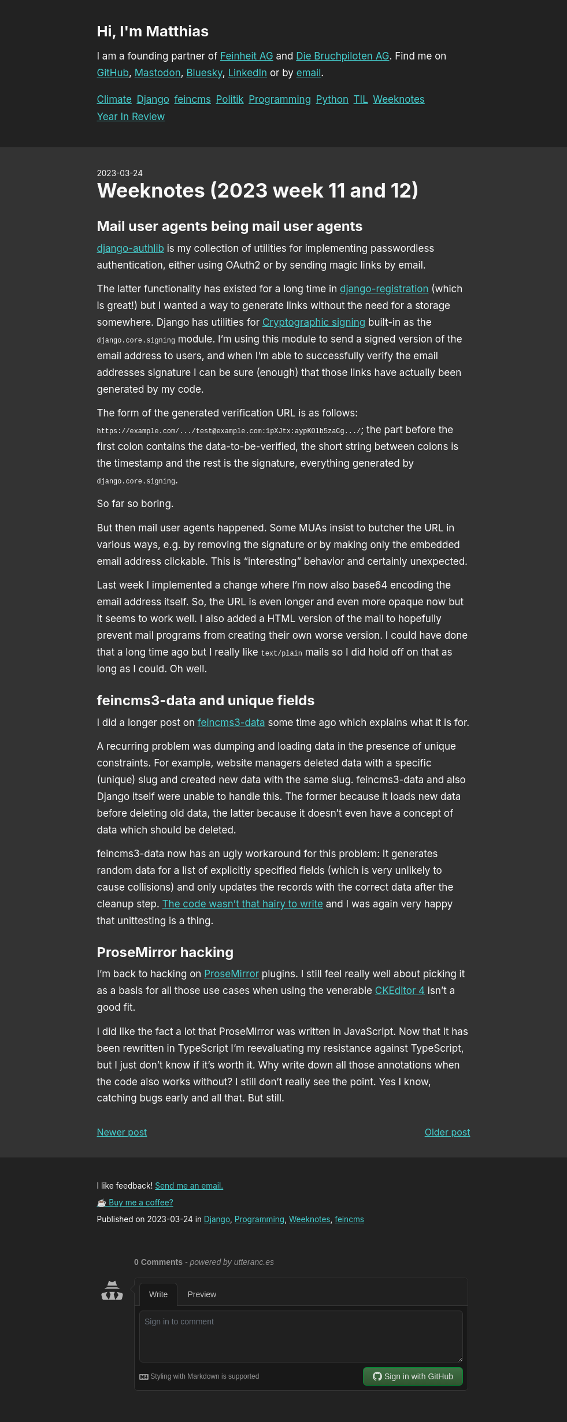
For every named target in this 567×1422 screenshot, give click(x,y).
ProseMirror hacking (165, 952)
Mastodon (158, 73)
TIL (361, 99)
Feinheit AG (246, 56)
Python (332, 99)
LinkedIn (247, 73)
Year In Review (131, 116)
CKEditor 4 (400, 990)
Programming (280, 99)
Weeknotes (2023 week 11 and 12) (258, 190)
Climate (114, 99)
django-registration (384, 289)
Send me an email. (189, 1185)
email (309, 73)
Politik (229, 99)
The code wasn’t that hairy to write (242, 904)
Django (152, 99)
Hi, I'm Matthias (153, 31)
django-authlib (130, 248)
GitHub (113, 73)
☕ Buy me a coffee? (135, 1202)
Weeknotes (399, 99)
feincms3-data (231, 722)
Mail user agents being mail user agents (230, 226)
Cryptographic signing (313, 322)
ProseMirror (231, 974)
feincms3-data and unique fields (206, 700)
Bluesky (204, 73)
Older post (447, 1132)
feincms (193, 99)
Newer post (122, 1132)
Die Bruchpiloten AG (342, 56)
